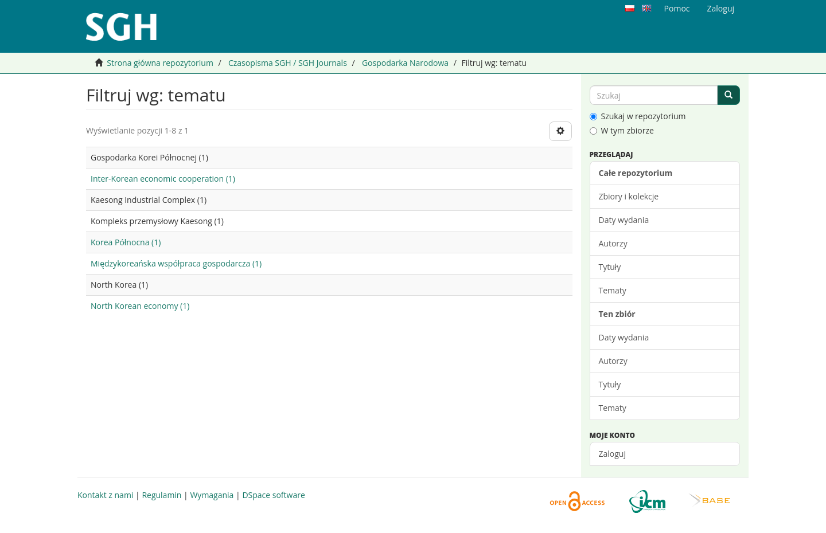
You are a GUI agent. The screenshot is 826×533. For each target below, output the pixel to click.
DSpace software (273, 494)
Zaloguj (612, 453)
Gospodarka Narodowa (405, 62)
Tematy (612, 290)
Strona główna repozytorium (160, 62)
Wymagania (211, 494)
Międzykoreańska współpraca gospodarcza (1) (176, 263)
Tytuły (610, 266)
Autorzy (613, 243)
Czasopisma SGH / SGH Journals (287, 62)
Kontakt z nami (105, 494)
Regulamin (161, 494)
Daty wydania (624, 219)
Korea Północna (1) (126, 242)
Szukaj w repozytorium (638, 116)
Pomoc (677, 8)
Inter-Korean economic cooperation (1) (163, 178)
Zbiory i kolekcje (629, 196)
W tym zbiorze (622, 130)
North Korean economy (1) (140, 305)
